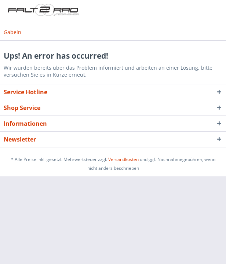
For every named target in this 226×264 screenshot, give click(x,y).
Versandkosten (123, 159)
